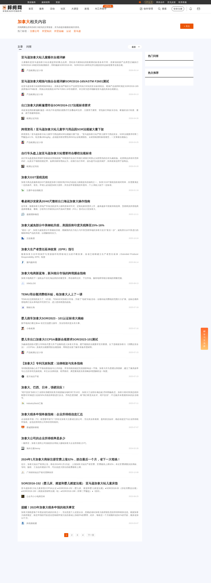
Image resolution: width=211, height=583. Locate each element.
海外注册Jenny (33, 448)
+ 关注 (187, 26)
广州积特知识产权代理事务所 (40, 472)
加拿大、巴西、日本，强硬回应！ (43, 387)
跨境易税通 (32, 523)
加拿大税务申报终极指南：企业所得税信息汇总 (52, 414)
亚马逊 (77, 31)
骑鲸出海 (31, 307)
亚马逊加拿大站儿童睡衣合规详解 (43, 57)
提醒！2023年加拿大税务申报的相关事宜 (48, 507)
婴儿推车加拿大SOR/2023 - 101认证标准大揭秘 (52, 318)
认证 (68, 31)
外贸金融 (59, 31)
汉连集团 (31, 238)
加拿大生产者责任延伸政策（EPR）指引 (47, 249)
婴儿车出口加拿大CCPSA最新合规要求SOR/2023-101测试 (59, 339)
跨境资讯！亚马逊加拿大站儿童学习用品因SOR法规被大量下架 (62, 129)
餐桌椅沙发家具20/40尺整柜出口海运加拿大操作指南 (55, 201)
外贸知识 (46, 31)
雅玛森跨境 (32, 262)
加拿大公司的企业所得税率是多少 (43, 438)
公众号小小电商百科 (36, 496)
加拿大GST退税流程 (34, 177)
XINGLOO (31, 283)
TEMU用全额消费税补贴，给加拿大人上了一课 (51, 294)
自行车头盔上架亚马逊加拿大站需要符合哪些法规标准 (56, 153)
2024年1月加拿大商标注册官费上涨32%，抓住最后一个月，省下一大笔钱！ (70, 459)
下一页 (91, 535)
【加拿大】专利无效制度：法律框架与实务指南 (52, 363)
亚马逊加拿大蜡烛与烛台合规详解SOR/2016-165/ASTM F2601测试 (65, 81)
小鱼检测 (31, 328)
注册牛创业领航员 (35, 190)
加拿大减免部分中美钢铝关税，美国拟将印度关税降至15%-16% (62, 225)
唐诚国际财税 (33, 427)
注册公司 (34, 31)
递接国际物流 (33, 214)
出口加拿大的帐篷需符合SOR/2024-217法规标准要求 (56, 105)
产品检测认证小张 (35, 70)
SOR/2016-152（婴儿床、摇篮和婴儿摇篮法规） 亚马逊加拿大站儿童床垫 (69, 483)
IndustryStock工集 (35, 403)
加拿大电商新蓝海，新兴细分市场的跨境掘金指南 (53, 273)
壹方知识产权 (33, 376)
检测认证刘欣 (33, 118)
